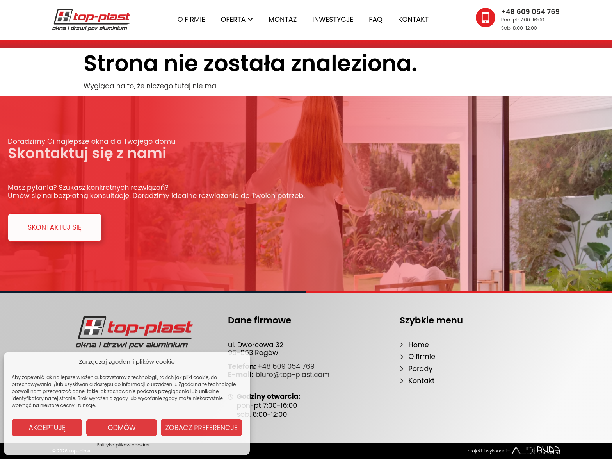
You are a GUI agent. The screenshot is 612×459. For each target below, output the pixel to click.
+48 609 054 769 (286, 366)
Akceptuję (47, 427)
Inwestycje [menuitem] (332, 19)
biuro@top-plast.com (292, 374)
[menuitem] (237, 20)
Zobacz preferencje (201, 427)
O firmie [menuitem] (191, 19)
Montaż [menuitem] (283, 19)
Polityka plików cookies (122, 444)
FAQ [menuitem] (375, 19)
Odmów (122, 427)
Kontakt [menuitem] (413, 19)
